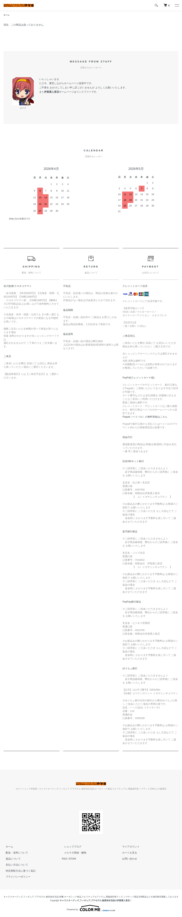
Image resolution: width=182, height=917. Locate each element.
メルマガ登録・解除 (73, 853)
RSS (64, 859)
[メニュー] (176, 5)
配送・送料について (15, 853)
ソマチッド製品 (131, 897)
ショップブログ (70, 847)
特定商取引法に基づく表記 (18, 871)
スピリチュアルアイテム (93, 897)
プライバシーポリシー (16, 877)
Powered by (91, 908)
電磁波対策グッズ (114, 897)
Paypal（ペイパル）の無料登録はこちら (144, 417)
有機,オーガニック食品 (70, 897)
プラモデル (40, 897)
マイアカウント (129, 847)
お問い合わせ (127, 859)
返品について (11, 859)
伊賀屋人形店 (51, 92)
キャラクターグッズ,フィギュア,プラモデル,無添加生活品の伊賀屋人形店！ (96, 901)
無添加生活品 (52, 897)
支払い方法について (15, 865)
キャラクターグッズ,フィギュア (19, 897)
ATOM (72, 859)
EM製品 (142, 897)
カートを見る (127, 853)
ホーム (7, 15)
